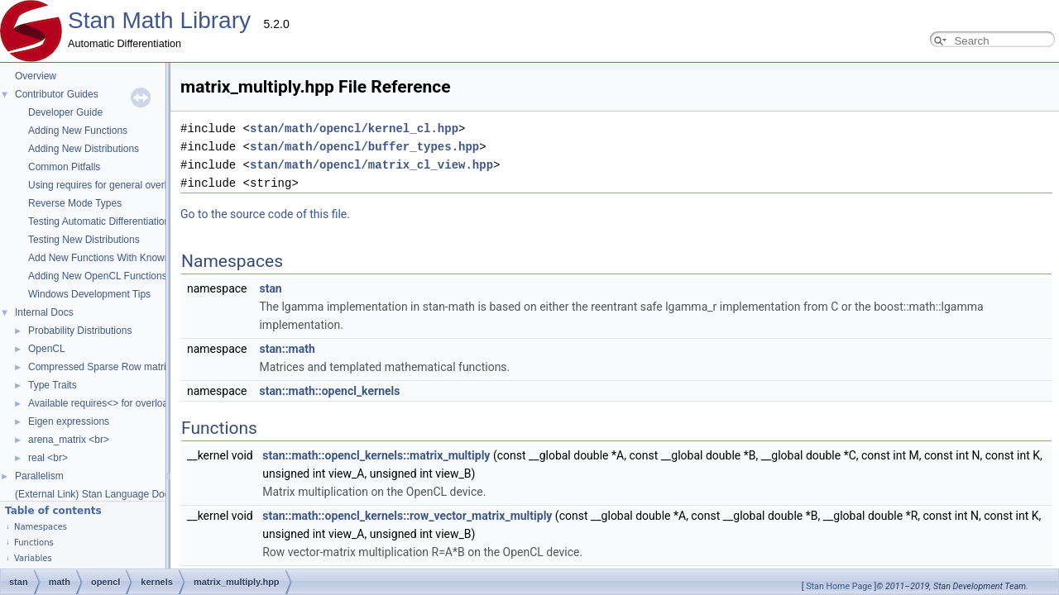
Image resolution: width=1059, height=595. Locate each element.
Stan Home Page (839, 586)
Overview (35, 76)
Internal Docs (44, 312)
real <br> (48, 458)
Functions (34, 542)
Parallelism (39, 476)
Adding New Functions (77, 130)
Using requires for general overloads (108, 185)
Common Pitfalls (64, 167)
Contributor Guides (56, 94)
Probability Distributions (80, 330)
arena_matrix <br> (68, 439)
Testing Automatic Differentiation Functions (122, 221)
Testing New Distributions (84, 239)
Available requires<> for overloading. (108, 403)
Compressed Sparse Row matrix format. (116, 367)
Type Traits (52, 385)
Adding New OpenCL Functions (97, 276)
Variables (33, 558)
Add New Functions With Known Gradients (122, 258)
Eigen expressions (68, 421)
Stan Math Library (159, 20)
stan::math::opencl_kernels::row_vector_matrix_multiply (241, 497)
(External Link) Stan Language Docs (95, 494)
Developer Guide (65, 112)
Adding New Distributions (83, 149)
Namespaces (40, 526)
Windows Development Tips (89, 294)
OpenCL (46, 349)
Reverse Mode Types (75, 203)
